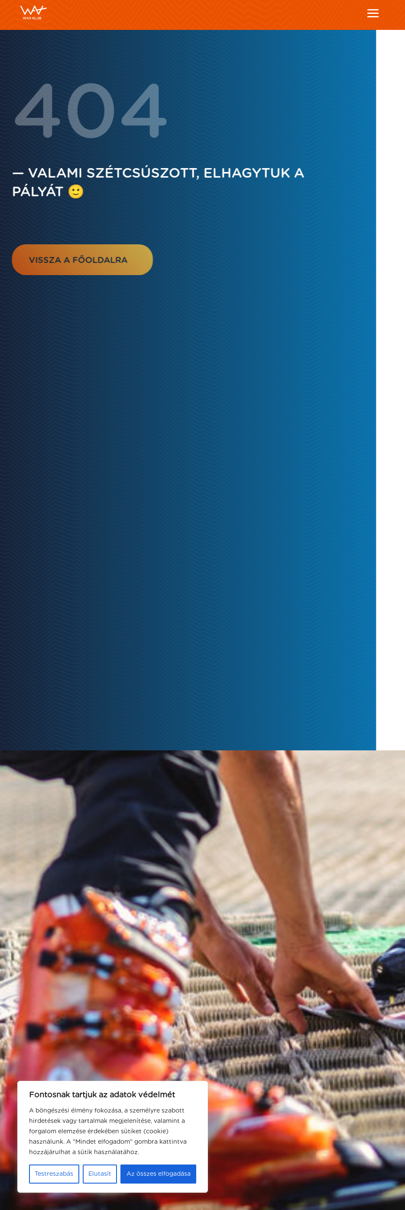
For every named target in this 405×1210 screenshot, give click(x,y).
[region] (112, 1137)
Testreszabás (54, 1174)
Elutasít (99, 1174)
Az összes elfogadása (158, 1174)
